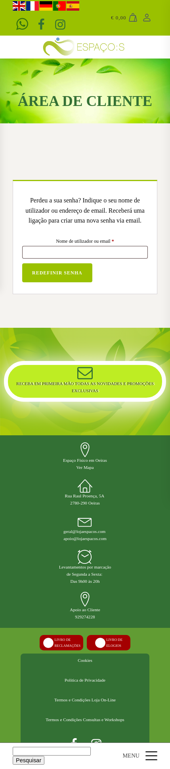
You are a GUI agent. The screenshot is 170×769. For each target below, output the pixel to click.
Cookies (85, 660)
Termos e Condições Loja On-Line (85, 699)
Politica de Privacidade (85, 680)
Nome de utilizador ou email (96, 240)
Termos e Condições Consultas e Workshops (85, 719)
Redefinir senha (57, 273)
